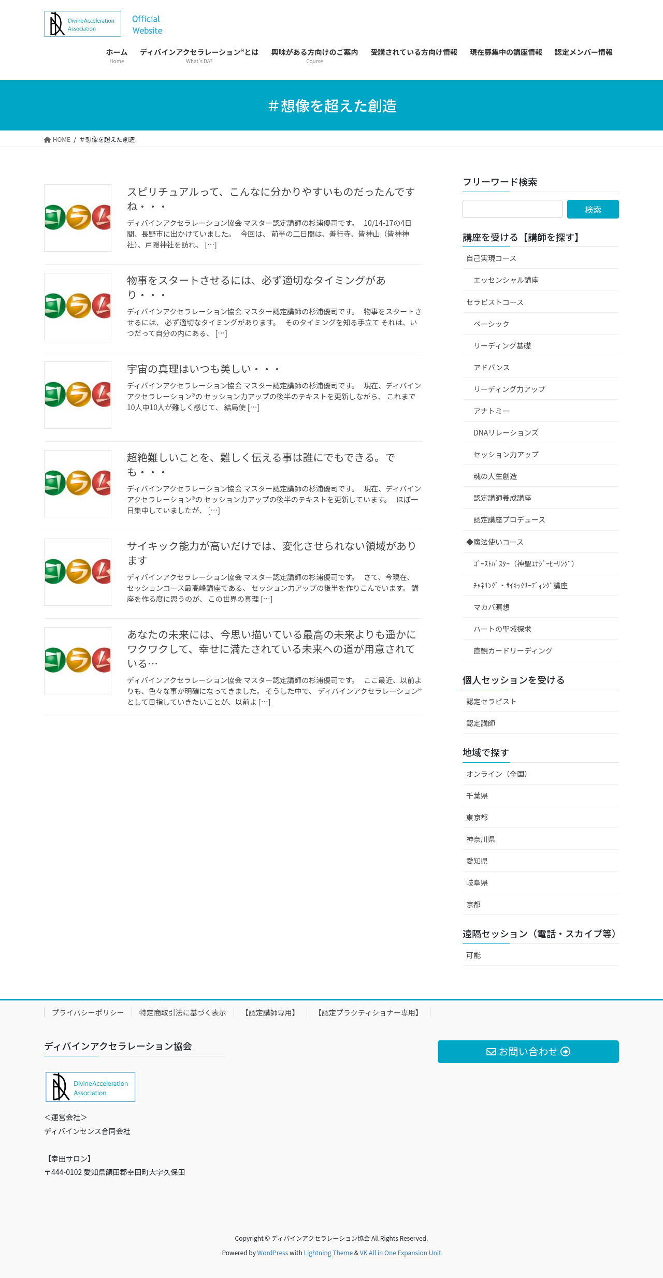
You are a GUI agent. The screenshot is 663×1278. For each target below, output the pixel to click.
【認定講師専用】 (270, 1012)
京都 (473, 904)
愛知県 (477, 860)
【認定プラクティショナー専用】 (368, 1012)
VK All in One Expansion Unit (400, 1252)
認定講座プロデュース (509, 519)
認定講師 (480, 723)
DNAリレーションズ (506, 432)
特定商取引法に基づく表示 (182, 1012)
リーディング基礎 (502, 345)
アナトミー (491, 410)
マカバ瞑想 (491, 607)
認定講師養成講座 (502, 497)
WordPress (273, 1252)
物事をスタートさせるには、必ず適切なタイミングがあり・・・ (256, 287)
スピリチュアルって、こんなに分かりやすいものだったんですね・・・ (271, 198)
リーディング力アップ (509, 389)
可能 (473, 955)
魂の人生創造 (495, 476)
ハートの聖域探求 (502, 628)
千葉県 (477, 795)
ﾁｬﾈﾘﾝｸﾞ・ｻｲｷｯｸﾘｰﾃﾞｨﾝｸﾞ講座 (520, 585)
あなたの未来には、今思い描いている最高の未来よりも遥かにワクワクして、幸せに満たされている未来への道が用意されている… (271, 649)
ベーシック (491, 323)
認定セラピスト (491, 701)
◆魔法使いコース (495, 541)
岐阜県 (477, 882)
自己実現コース (491, 258)
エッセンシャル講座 (506, 279)
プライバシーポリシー (88, 1012)
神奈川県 (480, 839)
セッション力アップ (506, 454)
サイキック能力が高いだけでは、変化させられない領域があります (272, 553)
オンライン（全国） (498, 773)
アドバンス (491, 367)
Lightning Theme (328, 1252)
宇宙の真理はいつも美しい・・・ (204, 368)
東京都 (477, 817)
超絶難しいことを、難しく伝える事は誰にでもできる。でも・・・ (261, 464)
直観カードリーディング (513, 650)
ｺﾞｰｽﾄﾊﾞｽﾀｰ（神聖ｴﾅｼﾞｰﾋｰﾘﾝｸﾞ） (526, 563)
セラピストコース (495, 302)
